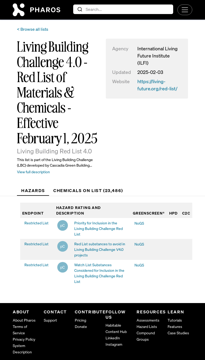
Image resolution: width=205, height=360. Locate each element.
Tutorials (175, 320)
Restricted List (36, 222)
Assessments (148, 320)
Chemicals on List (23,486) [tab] (88, 190)
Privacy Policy (24, 339)
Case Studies (178, 332)
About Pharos (24, 320)
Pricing (80, 320)
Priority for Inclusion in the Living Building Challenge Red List (98, 228)
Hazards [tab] (33, 190)
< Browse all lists (32, 29)
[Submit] (79, 9)
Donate (81, 326)
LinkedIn (113, 337)
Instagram (114, 344)
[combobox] (123, 9)
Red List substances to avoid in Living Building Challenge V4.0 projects (99, 249)
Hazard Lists (147, 326)
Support (50, 320)
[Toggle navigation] (184, 10)
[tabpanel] (106, 244)
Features (175, 326)
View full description (33, 171)
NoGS (139, 223)
